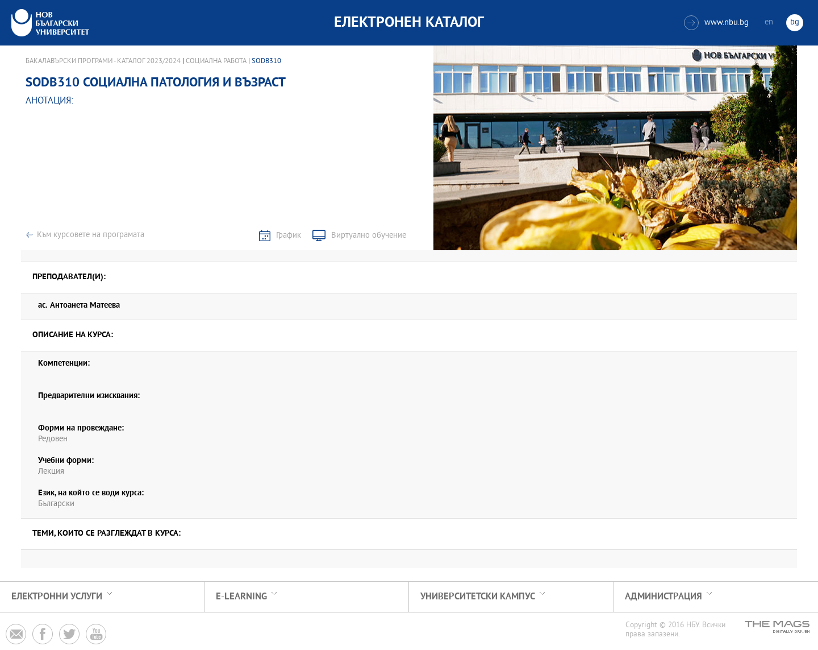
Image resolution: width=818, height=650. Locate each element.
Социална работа (216, 61)
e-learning (241, 597)
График (288, 235)
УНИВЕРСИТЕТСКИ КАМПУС (477, 597)
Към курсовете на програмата (90, 235)
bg (794, 22)
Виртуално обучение (368, 235)
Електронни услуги (56, 597)
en (769, 22)
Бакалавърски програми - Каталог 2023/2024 (103, 61)
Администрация (663, 597)
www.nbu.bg (716, 22)
